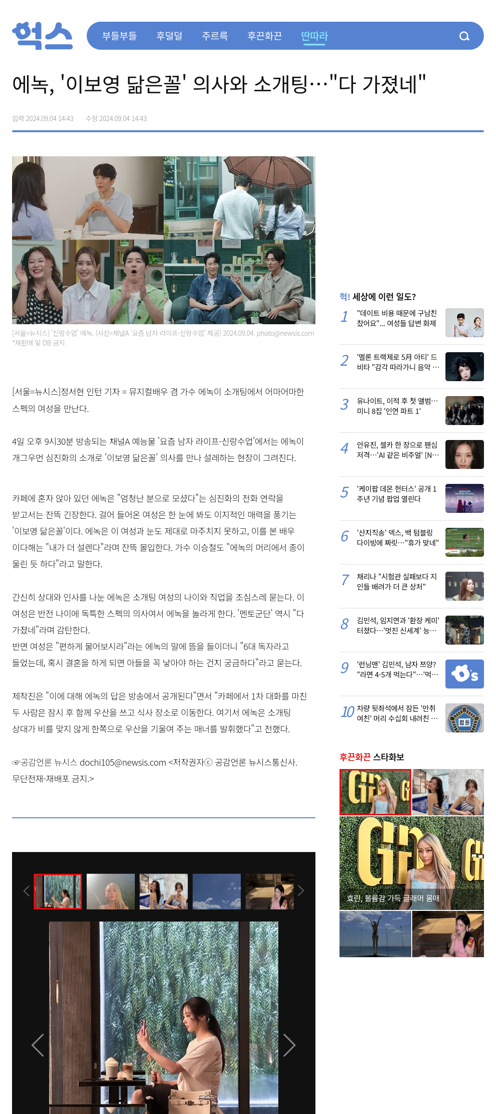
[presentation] (25, 891)
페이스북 (415, 115)
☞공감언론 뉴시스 (45, 762)
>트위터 (436, 115)
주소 (476, 115)
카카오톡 (456, 115)
